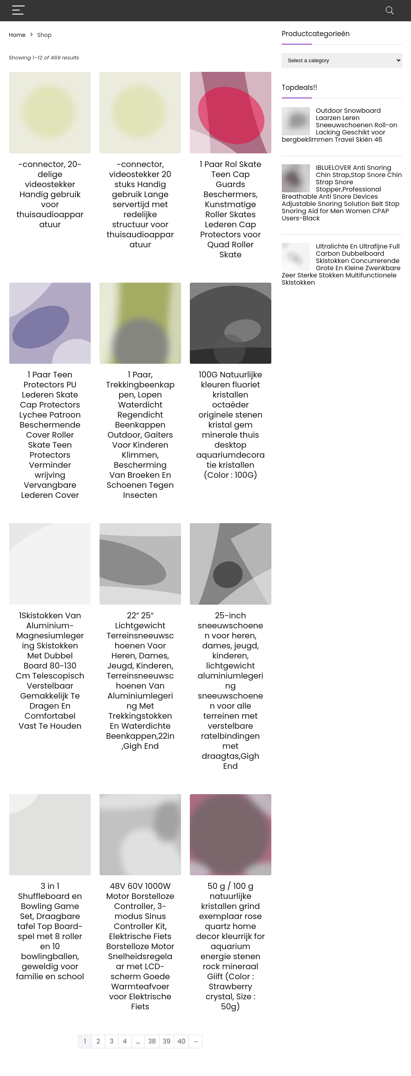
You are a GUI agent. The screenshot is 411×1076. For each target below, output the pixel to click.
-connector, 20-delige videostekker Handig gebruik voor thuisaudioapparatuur (49, 194)
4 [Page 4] (125, 1041)
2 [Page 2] (98, 1041)
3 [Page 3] (111, 1041)
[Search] (389, 10)
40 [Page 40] (181, 1041)
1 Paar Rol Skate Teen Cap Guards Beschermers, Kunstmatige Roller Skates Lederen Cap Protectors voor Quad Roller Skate (230, 209)
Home (17, 35)
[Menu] (18, 10)
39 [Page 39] (167, 1041)
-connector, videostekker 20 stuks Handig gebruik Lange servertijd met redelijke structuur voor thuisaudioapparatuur (140, 204)
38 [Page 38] (152, 1041)
